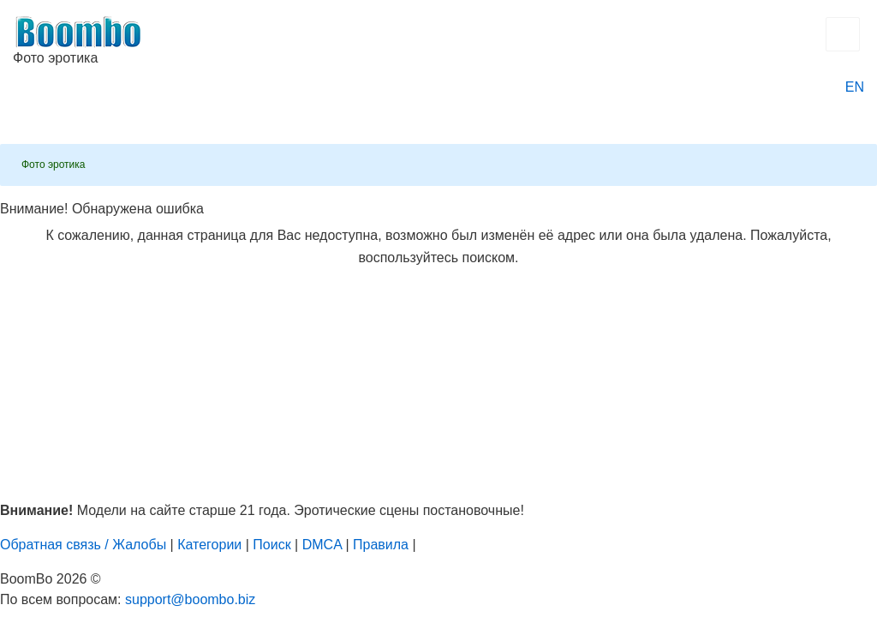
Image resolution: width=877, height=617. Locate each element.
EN (854, 87)
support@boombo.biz (190, 599)
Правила (381, 544)
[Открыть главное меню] (843, 34)
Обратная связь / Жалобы (83, 544)
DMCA (322, 544)
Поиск (271, 544)
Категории (209, 544)
